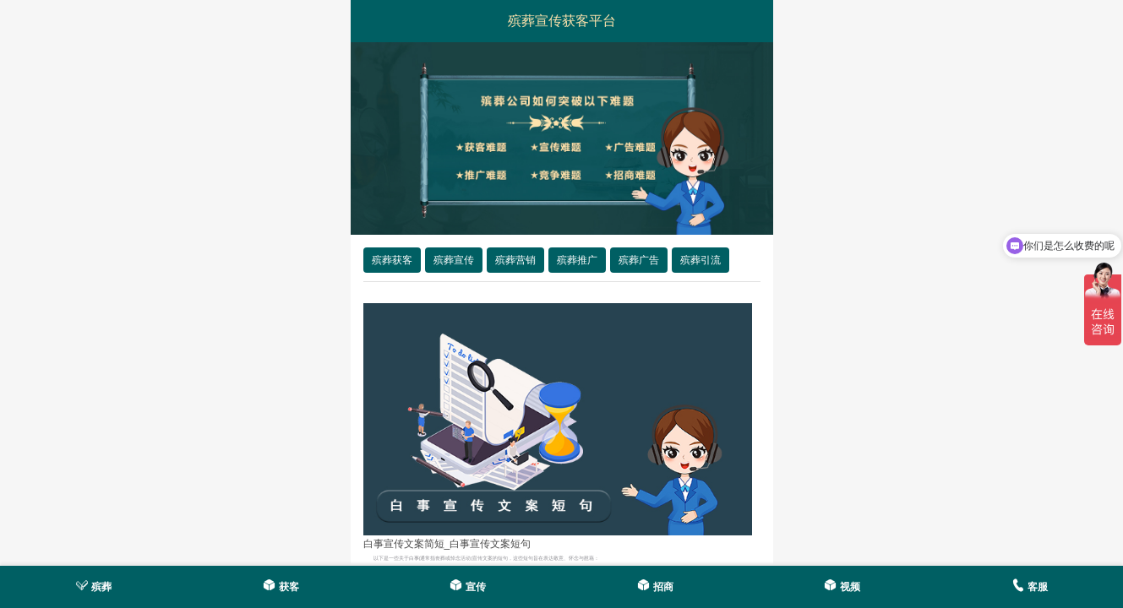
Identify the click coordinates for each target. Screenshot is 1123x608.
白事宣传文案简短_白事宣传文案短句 (447, 544)
